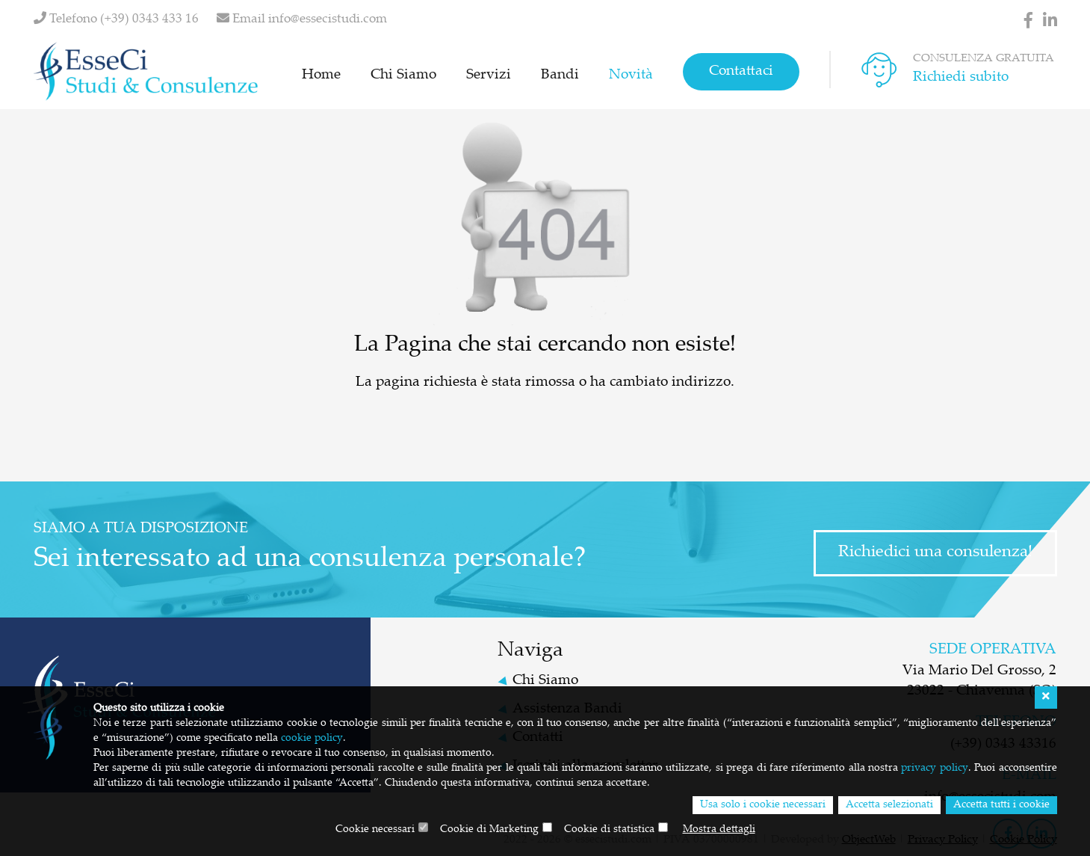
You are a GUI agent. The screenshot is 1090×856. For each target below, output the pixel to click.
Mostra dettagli (719, 830)
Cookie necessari (375, 830)
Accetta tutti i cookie (1001, 805)
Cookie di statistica (609, 830)
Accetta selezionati (889, 805)
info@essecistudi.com (327, 19)
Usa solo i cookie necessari (763, 805)
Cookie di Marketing (489, 830)
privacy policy (934, 768)
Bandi (560, 75)
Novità (631, 75)
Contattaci (741, 71)
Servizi (488, 75)
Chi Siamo (403, 75)
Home (321, 75)
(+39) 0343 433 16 (149, 19)
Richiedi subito (961, 77)
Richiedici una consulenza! (935, 552)
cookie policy (312, 738)
